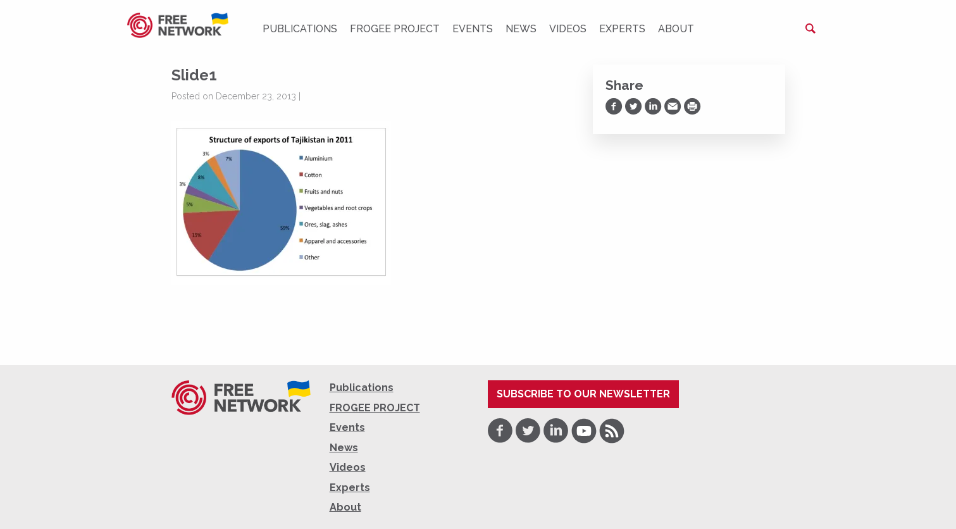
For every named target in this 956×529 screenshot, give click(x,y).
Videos (568, 29)
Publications (300, 29)
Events (472, 29)
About (676, 29)
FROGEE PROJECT (395, 29)
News (521, 29)
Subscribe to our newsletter (583, 394)
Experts (622, 29)
